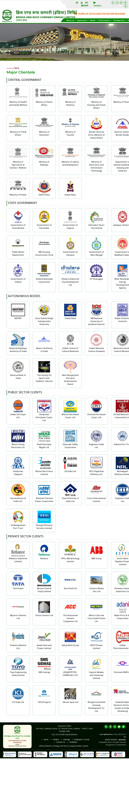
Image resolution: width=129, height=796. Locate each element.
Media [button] (93, 20)
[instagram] (115, 727)
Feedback (73, 742)
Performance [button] (104, 20)
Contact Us (60, 742)
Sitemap (66, 740)
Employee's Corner (82, 740)
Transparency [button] (119, 20)
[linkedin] (123, 727)
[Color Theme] (126, 2)
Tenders (56, 740)
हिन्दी (84, 6)
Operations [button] (82, 20)
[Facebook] (110, 727)
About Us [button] (70, 20)
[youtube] (119, 727)
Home (16, 53)
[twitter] (106, 727)
